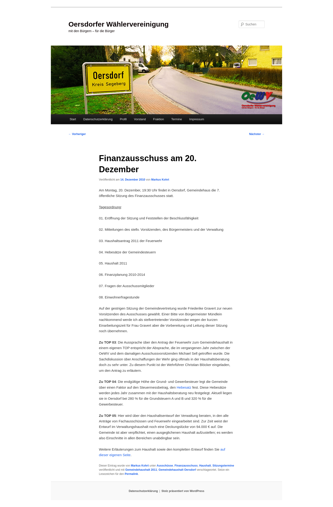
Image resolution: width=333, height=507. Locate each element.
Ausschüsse (165, 465)
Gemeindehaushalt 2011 (141, 469)
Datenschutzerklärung (97, 119)
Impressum (196, 119)
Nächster (257, 134)
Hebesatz (184, 387)
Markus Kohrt (160, 179)
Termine (176, 119)
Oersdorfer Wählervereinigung (118, 24)
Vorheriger (77, 134)
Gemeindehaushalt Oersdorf (177, 469)
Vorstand (140, 119)
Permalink (131, 474)
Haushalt (205, 465)
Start (73, 119)
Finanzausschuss (186, 465)
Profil (123, 119)
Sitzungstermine (223, 465)
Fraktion (158, 119)
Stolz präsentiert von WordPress (182, 491)
